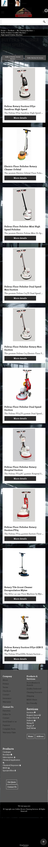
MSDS (6, 768)
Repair (30, 725)
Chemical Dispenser (12, 765)
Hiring (30, 723)
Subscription (9, 757)
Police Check (33, 718)
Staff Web (31, 728)
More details (20, 117)
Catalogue (7, 752)
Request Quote (34, 715)
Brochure (7, 754)
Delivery (31, 720)
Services (31, 712)
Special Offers (9, 770)
